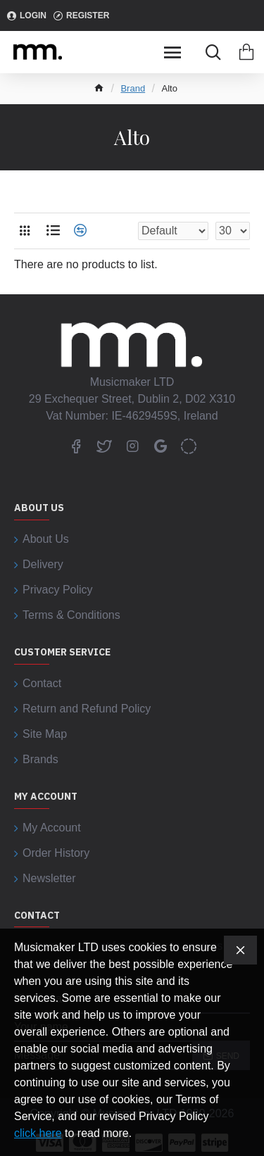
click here (38, 1133)
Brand (132, 88)
